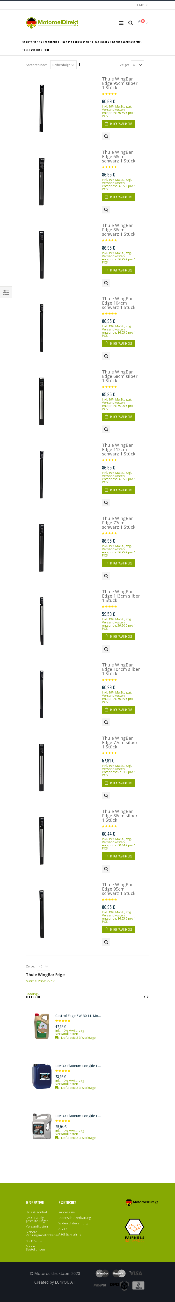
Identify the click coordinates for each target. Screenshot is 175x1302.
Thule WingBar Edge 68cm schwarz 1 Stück (118, 156)
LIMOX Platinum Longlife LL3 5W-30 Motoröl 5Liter (78, 1116)
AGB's (62, 1229)
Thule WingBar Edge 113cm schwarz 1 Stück (118, 449)
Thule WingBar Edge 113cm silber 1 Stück (121, 596)
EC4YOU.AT (65, 1282)
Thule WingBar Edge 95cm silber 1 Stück (120, 83)
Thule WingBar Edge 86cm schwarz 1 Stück (118, 229)
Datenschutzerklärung (74, 1217)
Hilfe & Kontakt (36, 1212)
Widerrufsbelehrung (73, 1223)
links (140, 5)
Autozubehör (50, 42)
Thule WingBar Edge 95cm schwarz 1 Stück (118, 889)
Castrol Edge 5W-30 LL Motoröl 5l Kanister (78, 1016)
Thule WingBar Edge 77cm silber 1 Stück (120, 742)
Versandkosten (113, 109)
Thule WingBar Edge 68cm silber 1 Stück (120, 376)
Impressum (66, 1212)
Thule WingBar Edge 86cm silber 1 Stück (120, 815)
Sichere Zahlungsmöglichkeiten (42, 1233)
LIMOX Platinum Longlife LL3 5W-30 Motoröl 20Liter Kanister (78, 1066)
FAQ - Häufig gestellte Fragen (37, 1219)
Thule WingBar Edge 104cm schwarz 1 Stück (118, 303)
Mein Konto (34, 1240)
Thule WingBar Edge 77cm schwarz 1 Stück (118, 522)
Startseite (30, 42)
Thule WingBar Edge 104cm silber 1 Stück (121, 669)
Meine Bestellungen (35, 1247)
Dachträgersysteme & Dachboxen (86, 42)
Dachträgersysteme (126, 42)
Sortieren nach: (37, 65)
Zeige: (124, 65)
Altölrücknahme (69, 1234)
